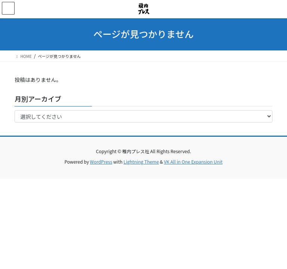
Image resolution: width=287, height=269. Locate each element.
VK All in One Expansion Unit (193, 161)
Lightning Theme (141, 161)
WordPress (101, 161)
